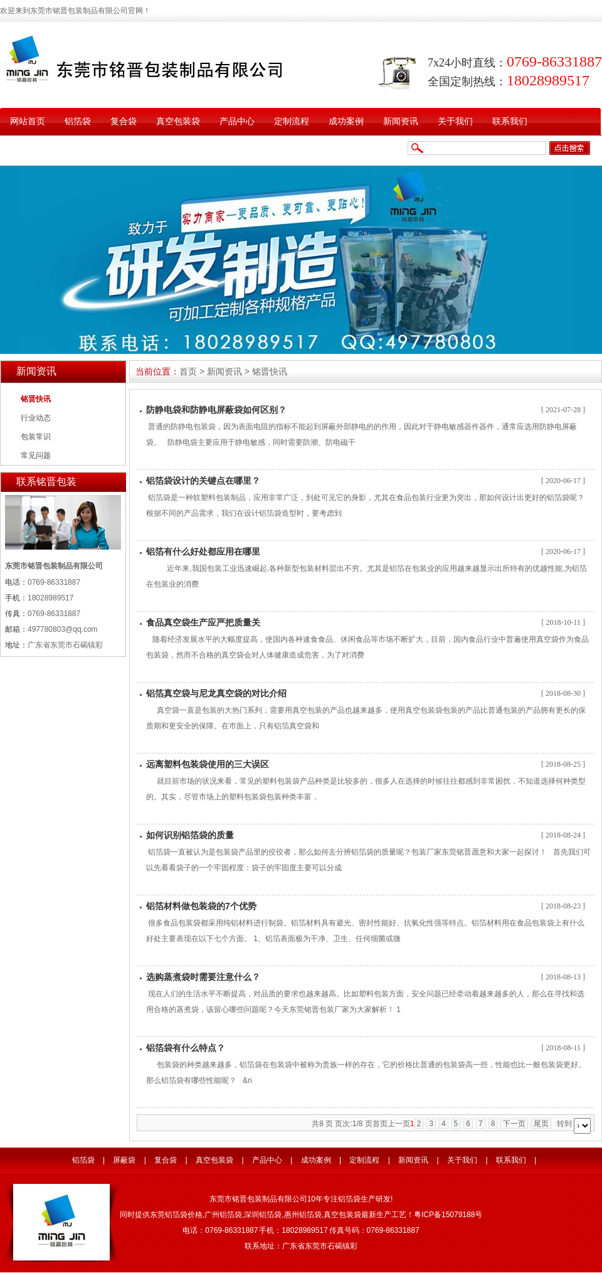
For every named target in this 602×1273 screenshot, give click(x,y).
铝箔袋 (78, 121)
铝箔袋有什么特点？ (185, 1048)
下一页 (514, 1123)
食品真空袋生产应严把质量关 (203, 622)
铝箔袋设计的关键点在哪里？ (203, 481)
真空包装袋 (178, 121)
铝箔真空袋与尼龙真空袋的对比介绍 (216, 693)
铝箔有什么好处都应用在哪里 (203, 551)
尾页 (541, 1123)
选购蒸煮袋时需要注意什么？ (203, 977)
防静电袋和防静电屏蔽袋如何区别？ (216, 410)
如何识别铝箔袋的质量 (190, 835)
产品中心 (237, 121)
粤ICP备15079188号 (448, 1214)
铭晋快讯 (36, 399)
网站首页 (27, 121)
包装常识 (36, 436)
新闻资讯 (400, 121)
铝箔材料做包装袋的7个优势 (201, 906)
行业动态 (36, 417)
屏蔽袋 (124, 1160)
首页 (188, 371)
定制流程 (291, 121)
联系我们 (509, 121)
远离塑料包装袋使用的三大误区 (207, 764)
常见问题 (36, 455)
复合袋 (123, 121)
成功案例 (346, 121)
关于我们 (455, 121)
